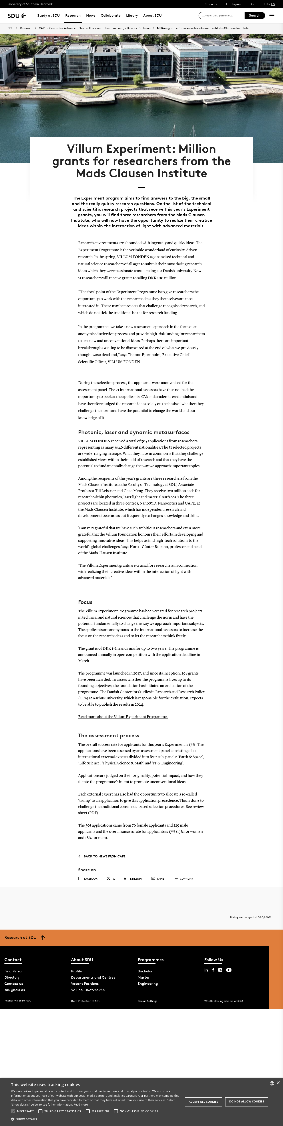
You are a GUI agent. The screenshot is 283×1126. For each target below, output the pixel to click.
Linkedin (133, 877)
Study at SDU (48, 15)
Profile (76, 970)
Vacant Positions (85, 983)
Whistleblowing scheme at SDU (223, 1000)
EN (273, 4)
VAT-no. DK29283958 (88, 989)
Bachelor (145, 970)
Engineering (148, 983)
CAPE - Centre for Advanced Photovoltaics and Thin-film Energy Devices (88, 28)
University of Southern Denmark (30, 4)
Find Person (14, 970)
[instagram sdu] (220, 969)
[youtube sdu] (228, 969)
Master (143, 976)
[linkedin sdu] (206, 969)
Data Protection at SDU (85, 1000)
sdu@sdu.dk (14, 989)
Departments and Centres (93, 976)
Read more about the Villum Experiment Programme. (123, 716)
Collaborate (111, 15)
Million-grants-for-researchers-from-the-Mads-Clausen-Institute (203, 28)
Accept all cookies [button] (203, 1102)
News (90, 15)
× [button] (278, 1083)
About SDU (152, 15)
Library (132, 15)
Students (211, 4)
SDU (11, 28)
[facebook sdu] (213, 969)
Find (252, 4)
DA (266, 4)
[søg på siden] (223, 15)
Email (157, 878)
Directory (12, 976)
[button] (13, 1111)
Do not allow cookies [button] (246, 1101)
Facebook (88, 877)
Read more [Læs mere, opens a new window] (81, 1104)
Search (255, 15)
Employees (233, 4)
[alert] (141, 1102)
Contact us (13, 983)
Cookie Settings (147, 1000)
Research (73, 15)
